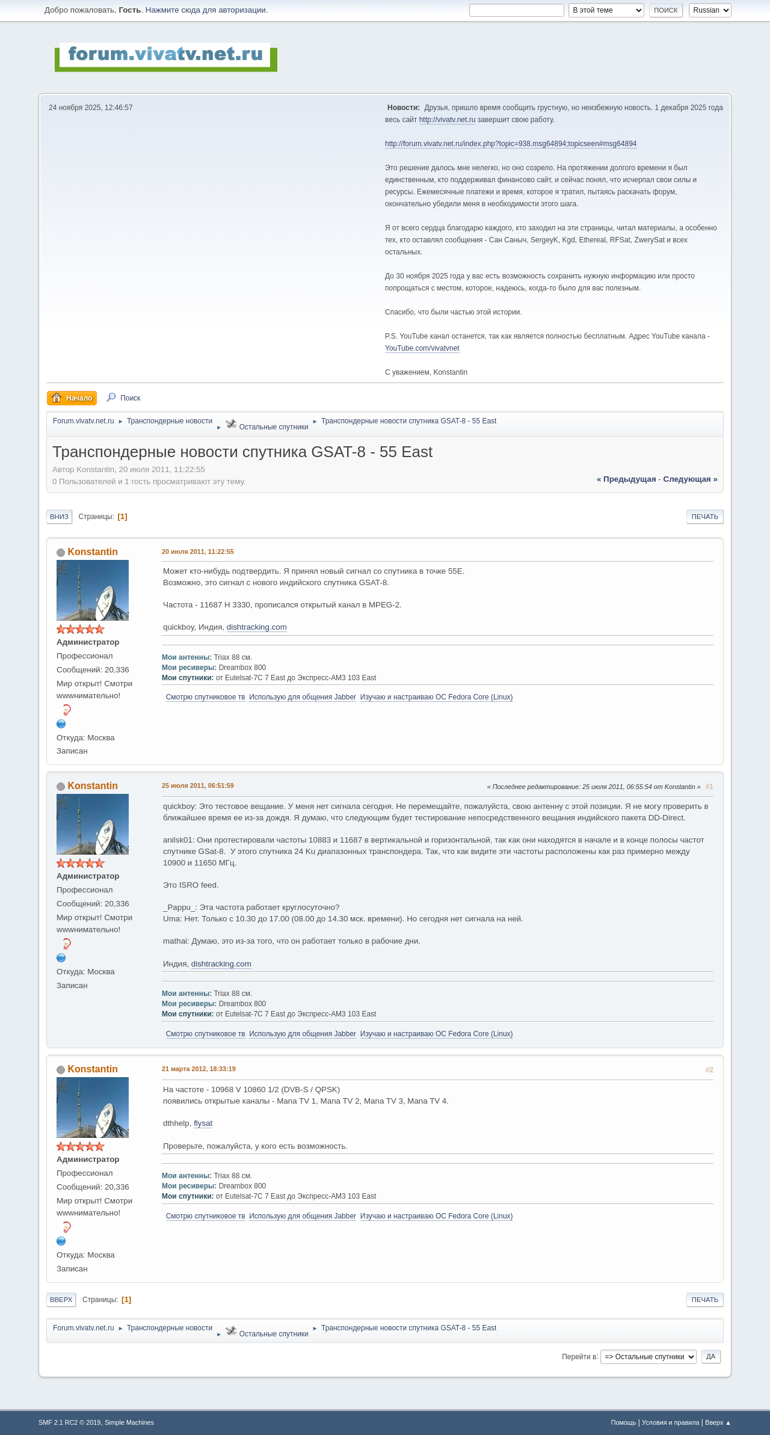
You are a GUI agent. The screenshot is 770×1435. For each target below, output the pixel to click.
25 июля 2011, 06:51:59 (198, 785)
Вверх (61, 1299)
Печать (705, 516)
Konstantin (92, 552)
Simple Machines (129, 1422)
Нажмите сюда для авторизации (206, 9)
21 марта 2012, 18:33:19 (199, 1068)
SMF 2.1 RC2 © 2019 (69, 1422)
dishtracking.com (257, 626)
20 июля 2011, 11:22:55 (198, 551)
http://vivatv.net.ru (447, 119)
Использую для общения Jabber (302, 697)
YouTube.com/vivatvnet (422, 348)
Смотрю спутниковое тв (205, 697)
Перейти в (579, 1356)
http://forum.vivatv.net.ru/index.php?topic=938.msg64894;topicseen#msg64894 (511, 144)
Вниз (59, 516)
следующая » (691, 479)
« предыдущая (626, 479)
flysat (203, 1123)
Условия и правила (670, 1422)
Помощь (623, 1422)
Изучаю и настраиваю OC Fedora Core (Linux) (436, 697)
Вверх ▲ (718, 1422)
